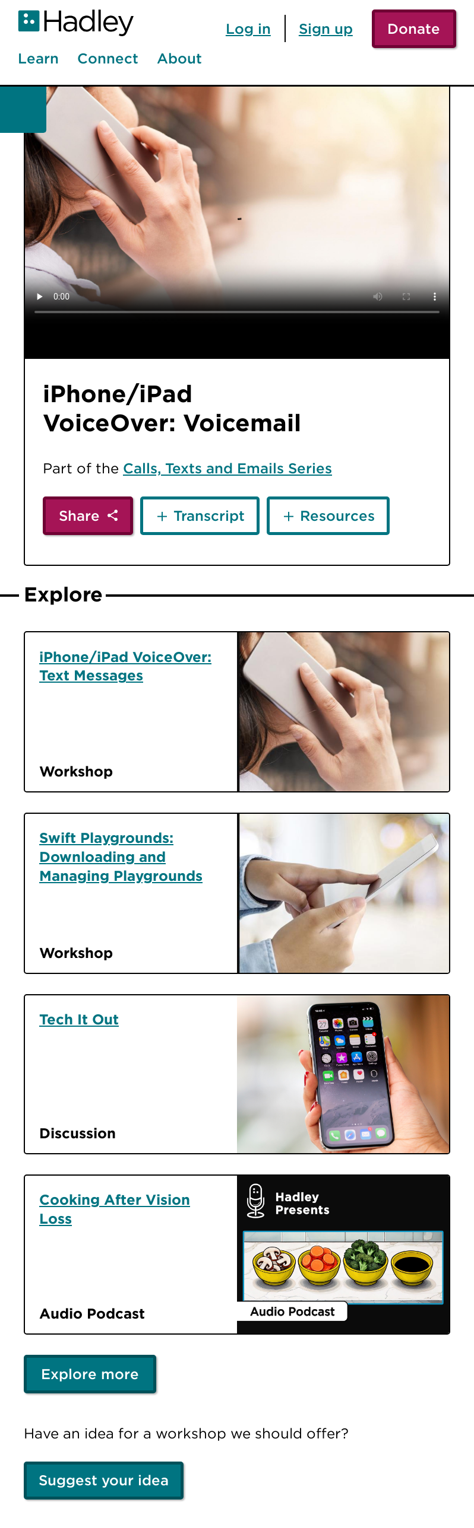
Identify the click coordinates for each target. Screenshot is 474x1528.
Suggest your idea (104, 1480)
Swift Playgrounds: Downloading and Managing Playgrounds (121, 856)
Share (79, 515)
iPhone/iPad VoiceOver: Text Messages (125, 666)
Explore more (90, 1374)
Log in (248, 28)
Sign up (326, 28)
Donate (413, 28)
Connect (107, 58)
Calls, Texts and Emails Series (227, 468)
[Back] (23, 110)
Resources (337, 515)
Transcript (209, 515)
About (179, 58)
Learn (38, 58)
